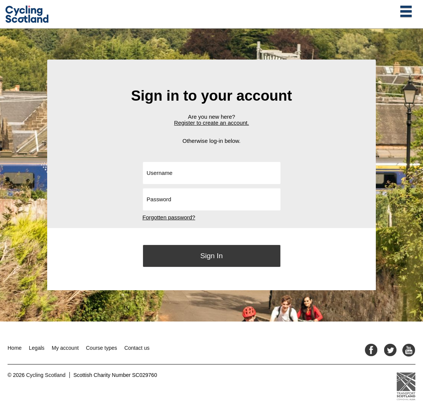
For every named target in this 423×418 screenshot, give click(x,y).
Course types (101, 348)
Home (15, 348)
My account (65, 348)
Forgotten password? (169, 217)
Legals (37, 348)
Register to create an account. (211, 123)
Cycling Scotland (45, 375)
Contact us (136, 348)
